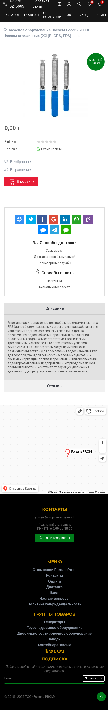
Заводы (55, 639)
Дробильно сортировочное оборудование (54, 633)
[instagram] (59, 4)
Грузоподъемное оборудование (55, 628)
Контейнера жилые (54, 645)
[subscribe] (54, 678)
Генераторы (54, 622)
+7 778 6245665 (17, 4)
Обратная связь (40, 4)
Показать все (54, 650)
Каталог (13, 15)
